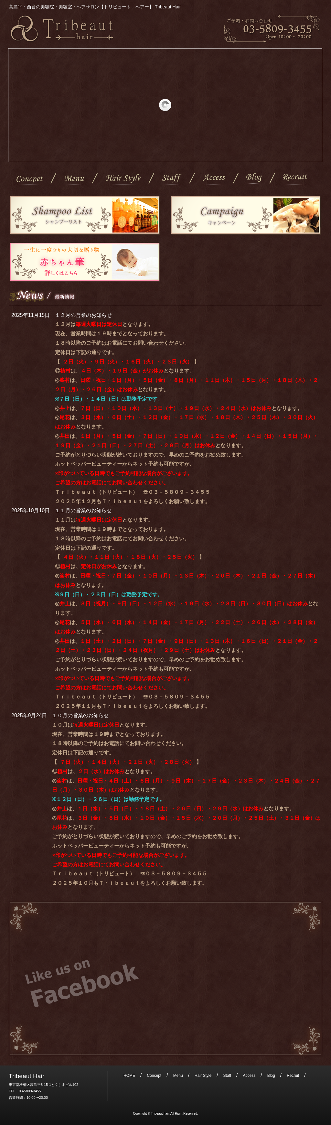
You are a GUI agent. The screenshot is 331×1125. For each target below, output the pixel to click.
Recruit (295, 179)
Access (214, 179)
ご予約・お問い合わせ (271, 28)
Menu (74, 179)
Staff (172, 179)
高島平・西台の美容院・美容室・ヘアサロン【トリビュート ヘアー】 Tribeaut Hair (62, 28)
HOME (129, 1075)
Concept (29, 179)
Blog (254, 179)
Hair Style (123, 179)
